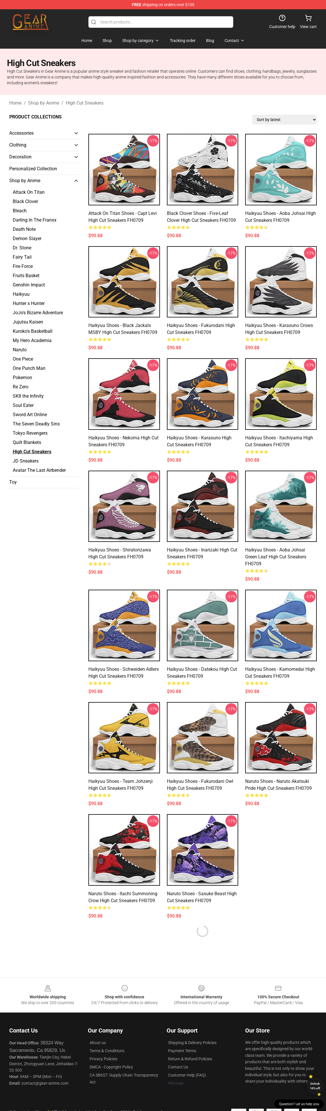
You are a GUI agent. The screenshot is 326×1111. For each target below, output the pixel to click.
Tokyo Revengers (30, 433)
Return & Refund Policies (190, 1059)
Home (15, 103)
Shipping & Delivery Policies (192, 1042)
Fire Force (23, 266)
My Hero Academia (32, 340)
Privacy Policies (103, 1059)
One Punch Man (29, 368)
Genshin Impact (29, 285)
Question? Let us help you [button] (299, 1104)
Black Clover (25, 201)
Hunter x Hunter (29, 303)
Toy (13, 482)
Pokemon (22, 377)
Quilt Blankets (27, 442)
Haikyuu (21, 294)
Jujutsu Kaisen (28, 322)
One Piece (23, 359)
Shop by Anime (43, 103)
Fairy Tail (22, 257)
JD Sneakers (26, 461)
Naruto (20, 349)
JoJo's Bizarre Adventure (38, 312)
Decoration (20, 157)
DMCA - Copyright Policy (111, 1067)
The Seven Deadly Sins (36, 424)
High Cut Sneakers (84, 103)
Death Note (24, 229)
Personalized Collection (33, 168)
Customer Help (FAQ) (187, 1075)
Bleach (20, 210)
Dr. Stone (22, 248)
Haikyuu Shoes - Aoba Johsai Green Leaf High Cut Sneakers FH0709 (275, 557)
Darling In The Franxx (35, 220)
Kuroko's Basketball (32, 331)
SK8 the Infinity (28, 396)
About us (98, 1042)
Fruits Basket (26, 275)
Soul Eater (23, 405)
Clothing (17, 145)
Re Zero (20, 387)
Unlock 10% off (315, 1086)
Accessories (21, 133)
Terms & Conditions (107, 1050)
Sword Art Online (30, 414)
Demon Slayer (27, 238)
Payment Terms (182, 1050)
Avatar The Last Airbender (39, 470)
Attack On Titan (29, 192)
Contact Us (178, 1067)
